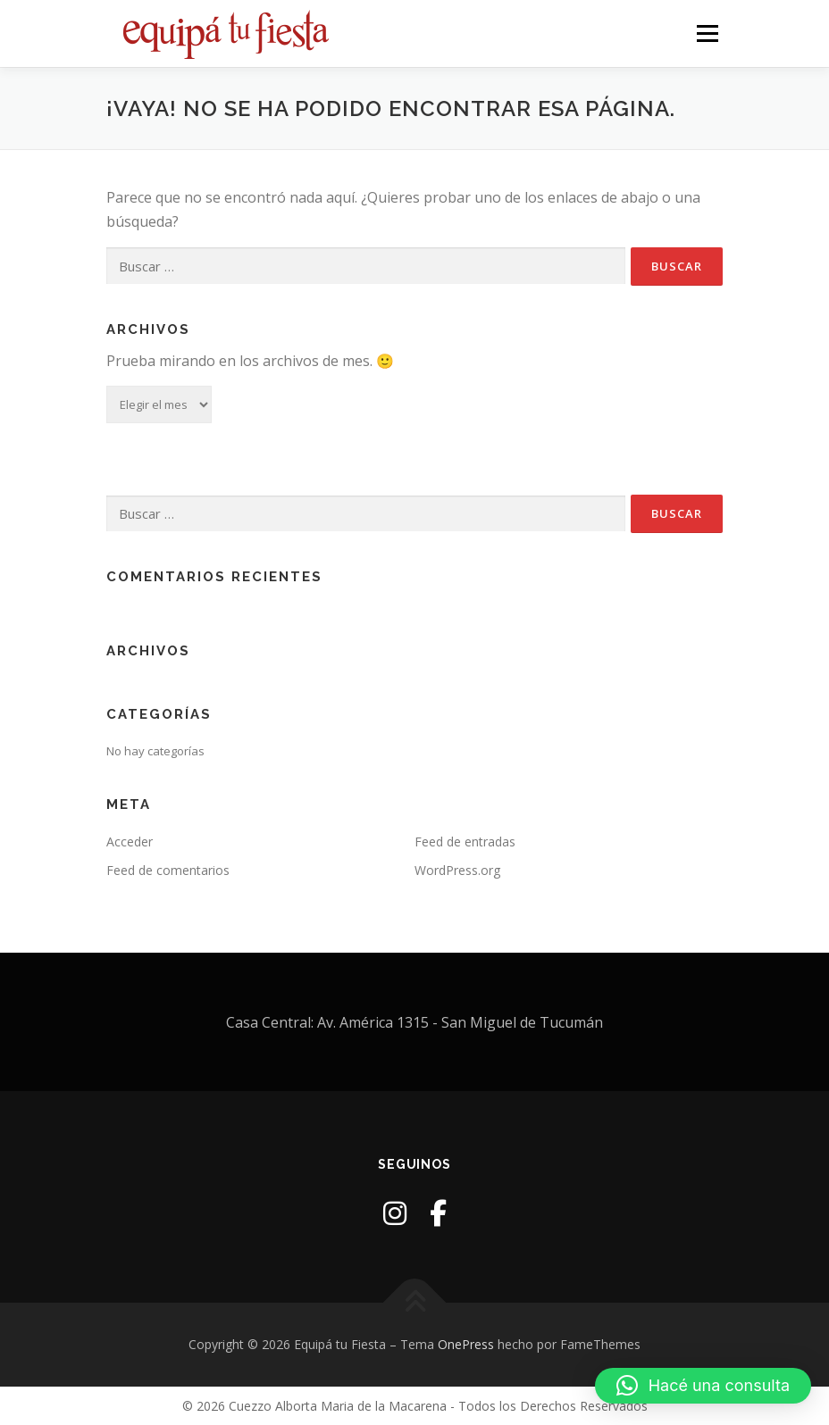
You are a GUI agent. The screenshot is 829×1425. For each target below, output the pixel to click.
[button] (703, 1386)
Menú (707, 33)
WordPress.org (457, 870)
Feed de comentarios (168, 870)
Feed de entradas (464, 841)
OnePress (466, 1344)
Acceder (129, 841)
